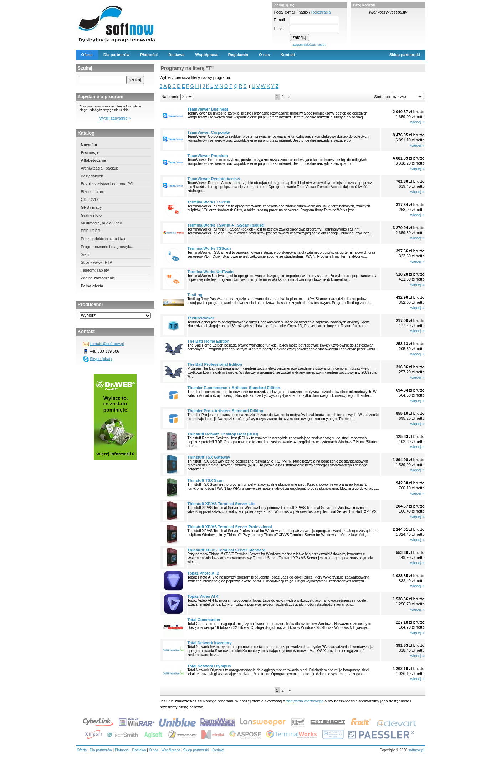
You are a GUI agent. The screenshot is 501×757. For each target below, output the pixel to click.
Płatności (149, 54)
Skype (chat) (101, 359)
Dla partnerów (116, 54)
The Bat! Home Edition (209, 341)
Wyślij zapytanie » (115, 118)
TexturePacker (201, 318)
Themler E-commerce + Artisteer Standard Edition (234, 387)
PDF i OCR (91, 231)
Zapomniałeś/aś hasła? (309, 44)
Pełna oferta (92, 286)
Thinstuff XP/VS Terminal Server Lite (222, 503)
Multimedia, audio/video (101, 223)
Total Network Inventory (210, 643)
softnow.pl (416, 750)
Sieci (85, 254)
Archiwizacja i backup (99, 168)
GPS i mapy (91, 207)
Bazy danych (92, 176)
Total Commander (204, 619)
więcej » (417, 122)
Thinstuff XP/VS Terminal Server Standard (227, 550)
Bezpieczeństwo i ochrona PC (107, 184)
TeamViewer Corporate (209, 132)
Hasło (279, 28)
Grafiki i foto (91, 215)
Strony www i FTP (96, 262)
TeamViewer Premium (208, 155)
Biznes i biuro (92, 192)
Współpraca (206, 54)
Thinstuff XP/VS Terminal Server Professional (230, 527)
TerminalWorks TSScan (209, 248)
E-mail (279, 19)
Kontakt (288, 54)
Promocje (90, 152)
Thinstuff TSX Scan (206, 480)
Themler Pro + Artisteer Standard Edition (226, 411)
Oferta (87, 54)
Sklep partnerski (404, 54)
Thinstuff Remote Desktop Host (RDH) (223, 434)
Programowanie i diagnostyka (106, 246)
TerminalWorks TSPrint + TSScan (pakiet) (226, 225)
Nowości (89, 144)
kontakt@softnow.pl (107, 344)
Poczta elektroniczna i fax (103, 239)
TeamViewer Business (208, 109)
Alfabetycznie (93, 160)
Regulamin (238, 54)
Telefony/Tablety (95, 270)
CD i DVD (89, 199)
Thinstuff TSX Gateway (209, 457)
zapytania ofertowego (305, 701)
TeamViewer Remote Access (214, 179)
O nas (264, 54)
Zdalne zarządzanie (98, 278)
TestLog (195, 295)
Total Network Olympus (209, 666)
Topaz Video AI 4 (203, 596)
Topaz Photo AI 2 (203, 573)
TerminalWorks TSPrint (209, 202)
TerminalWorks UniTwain (211, 271)
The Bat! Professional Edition (215, 364)
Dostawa (176, 54)
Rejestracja (321, 12)
